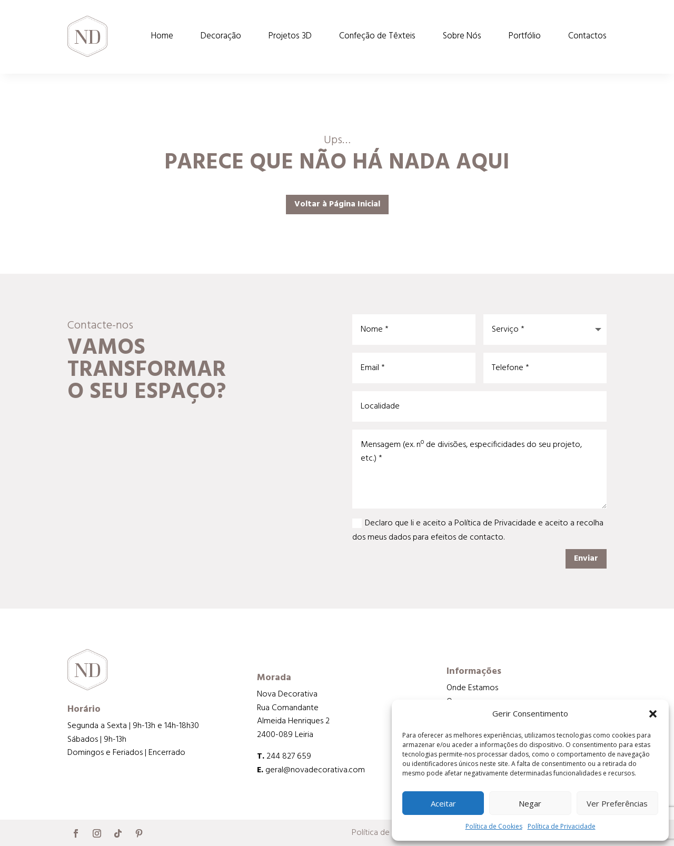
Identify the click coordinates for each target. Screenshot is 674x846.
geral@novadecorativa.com (315, 770)
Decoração (221, 36)
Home (162, 36)
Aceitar (443, 803)
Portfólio (525, 36)
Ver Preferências (617, 803)
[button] (653, 714)
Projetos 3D (290, 36)
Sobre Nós (462, 36)
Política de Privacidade (562, 826)
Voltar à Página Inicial (337, 204)
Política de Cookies (493, 826)
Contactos (587, 36)
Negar (530, 803)
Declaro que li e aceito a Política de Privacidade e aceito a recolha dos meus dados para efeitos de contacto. (477, 530)
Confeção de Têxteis (377, 36)
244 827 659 (288, 756)
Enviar (586, 558)
